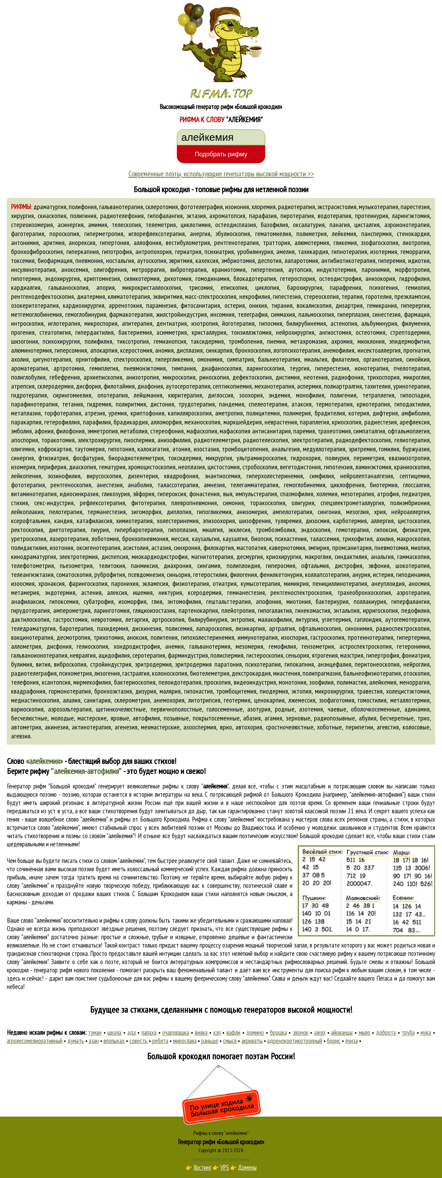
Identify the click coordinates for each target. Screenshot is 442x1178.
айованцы (342, 1032)
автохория (249, 727)
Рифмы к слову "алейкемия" (221, 1132)
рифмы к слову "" (195, 786)
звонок (300, 1032)
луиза (351, 1041)
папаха (149, 1032)
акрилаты (251, 1041)
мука (426, 1032)
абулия (367, 718)
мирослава (184, 1041)
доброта (386, 1032)
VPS (224, 1167)
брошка (278, 1032)
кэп (217, 1032)
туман (95, 1032)
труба (408, 1032)
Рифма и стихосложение (209, 1159)
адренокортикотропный (294, 1041)
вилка (201, 1032)
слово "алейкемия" (58, 827)
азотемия (311, 709)
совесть (138, 1041)
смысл (230, 1041)
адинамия (417, 709)
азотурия (258, 709)
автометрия (26, 727)
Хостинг (202, 1167)
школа (114, 1032)
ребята (160, 1041)
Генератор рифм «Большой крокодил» (221, 1142)
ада (131, 1032)
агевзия (20, 736)
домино (255, 1032)
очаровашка (175, 1032)
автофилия (146, 718)
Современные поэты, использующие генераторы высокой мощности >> (221, 173)
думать (75, 1041)
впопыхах (114, 1041)
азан (94, 1041)
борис (333, 1041)
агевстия (388, 727)
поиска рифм (330, 970)
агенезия (126, 727)
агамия (273, 718)
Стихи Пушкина (239, 1159)
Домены (247, 1167)
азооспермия (199, 727)
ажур (319, 1032)
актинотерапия (91, 727)
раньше (209, 1041)
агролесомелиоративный (35, 1041)
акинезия (56, 727)
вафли (233, 1032)
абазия (252, 718)
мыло (364, 1032)
